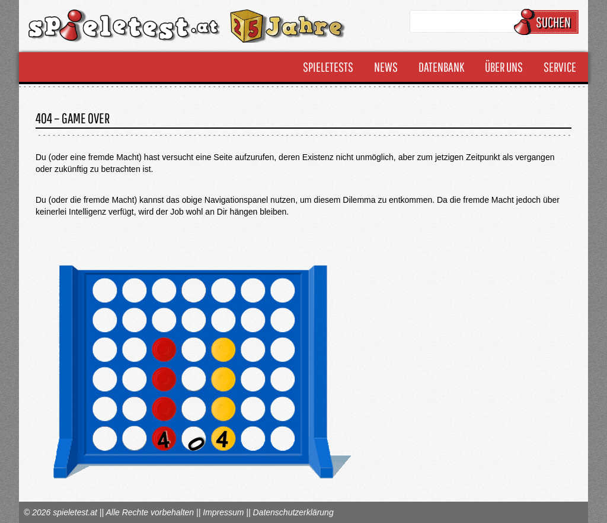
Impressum (223, 512)
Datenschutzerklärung (293, 512)
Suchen (548, 22)
